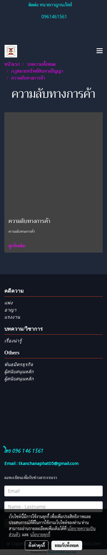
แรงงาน (12, 317)
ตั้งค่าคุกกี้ (37, 545)
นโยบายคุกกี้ (40, 534)
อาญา (10, 310)
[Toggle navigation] (99, 51)
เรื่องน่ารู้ (13, 340)
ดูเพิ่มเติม (18, 246)
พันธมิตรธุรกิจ (18, 364)
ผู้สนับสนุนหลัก (19, 371)
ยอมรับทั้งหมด (67, 545)
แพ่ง (8, 302)
